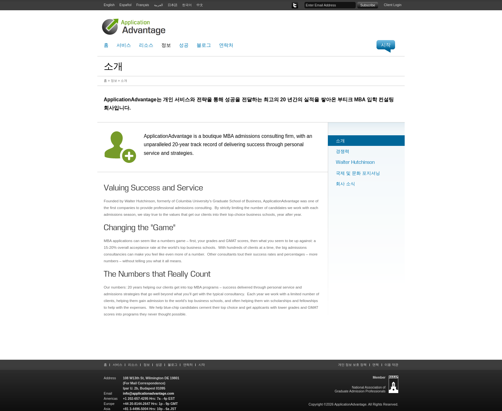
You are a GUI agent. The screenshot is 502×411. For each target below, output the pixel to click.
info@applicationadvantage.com (148, 393)
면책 (375, 364)
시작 (201, 364)
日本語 (172, 5)
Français (142, 5)
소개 (340, 140)
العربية (158, 5)
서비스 (124, 45)
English (109, 5)
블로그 (204, 45)
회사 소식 (345, 183)
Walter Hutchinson (355, 162)
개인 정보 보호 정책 (352, 364)
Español (125, 5)
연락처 (226, 45)
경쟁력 (342, 151)
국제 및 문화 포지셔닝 (358, 173)
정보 (166, 45)
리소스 (146, 45)
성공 (184, 45)
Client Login (392, 5)
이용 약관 (391, 364)
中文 (200, 5)
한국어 (187, 5)
